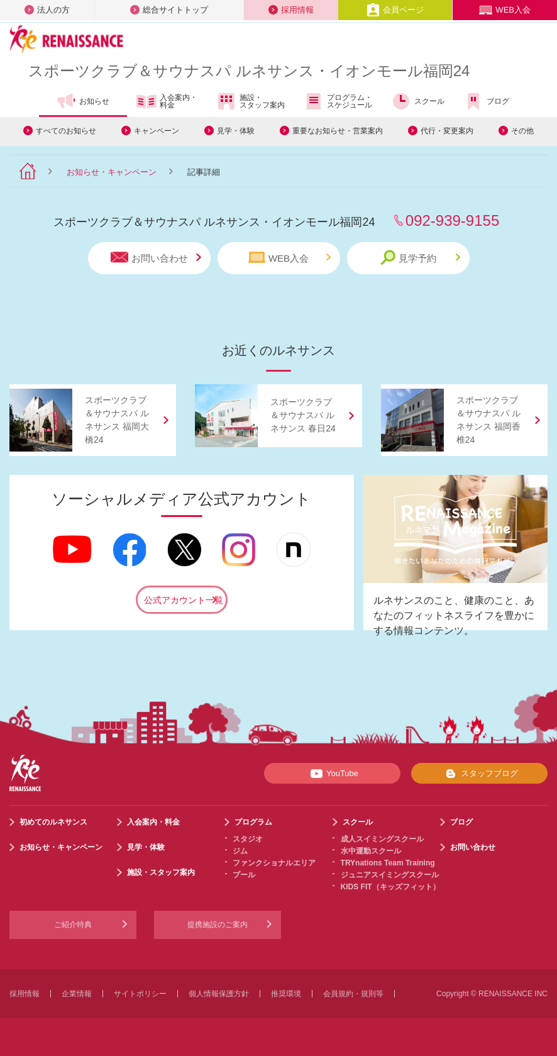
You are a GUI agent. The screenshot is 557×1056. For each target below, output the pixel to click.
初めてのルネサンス (53, 822)
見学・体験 (236, 130)
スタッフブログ (479, 774)
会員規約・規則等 (353, 993)
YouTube (332, 774)
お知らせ (82, 101)
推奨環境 (286, 993)
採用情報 (291, 9)
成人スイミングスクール (382, 839)
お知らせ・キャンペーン (112, 172)
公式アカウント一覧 (183, 600)
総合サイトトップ (169, 9)
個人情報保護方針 (219, 993)
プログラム (253, 822)
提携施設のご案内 (217, 924)
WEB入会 (505, 9)
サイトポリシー (140, 993)
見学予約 (420, 257)
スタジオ (248, 839)
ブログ (486, 101)
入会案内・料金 (166, 102)
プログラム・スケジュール (338, 101)
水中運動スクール (371, 851)
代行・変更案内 (447, 130)
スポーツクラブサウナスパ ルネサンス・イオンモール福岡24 (249, 70)
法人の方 (47, 9)
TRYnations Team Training (388, 863)
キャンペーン (156, 130)
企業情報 (77, 993)
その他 (522, 130)
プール (244, 874)
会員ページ (395, 9)
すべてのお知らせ (66, 130)
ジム (240, 851)
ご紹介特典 (73, 924)
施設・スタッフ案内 (250, 101)
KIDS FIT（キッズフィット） (390, 886)
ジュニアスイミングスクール (390, 874)
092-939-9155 (452, 220)
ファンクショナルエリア (274, 863)
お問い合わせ (156, 258)
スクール (417, 101)
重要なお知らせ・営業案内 (337, 130)
